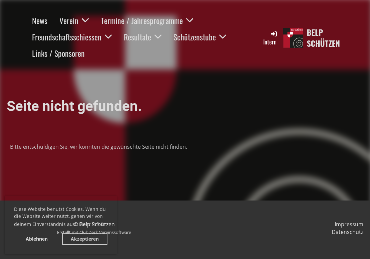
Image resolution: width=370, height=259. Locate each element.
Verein (74, 20)
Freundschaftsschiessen (72, 37)
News (39, 20)
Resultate (142, 37)
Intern (270, 38)
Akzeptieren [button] (85, 239)
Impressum (349, 224)
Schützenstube (199, 37)
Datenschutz (347, 232)
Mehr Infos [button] (91, 224)
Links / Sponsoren (58, 53)
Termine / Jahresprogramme (147, 20)
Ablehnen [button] (37, 239)
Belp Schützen (323, 38)
